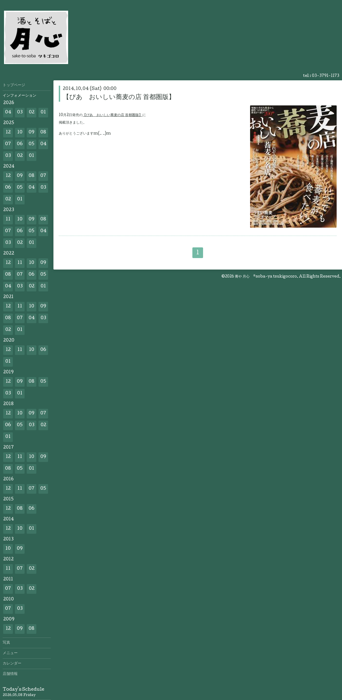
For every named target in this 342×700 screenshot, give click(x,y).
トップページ (14, 85)
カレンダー (12, 664)
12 (8, 132)
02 (31, 112)
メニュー (10, 653)
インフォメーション (19, 96)
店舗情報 (10, 674)
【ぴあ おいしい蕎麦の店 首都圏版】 (119, 97)
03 (20, 112)
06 (20, 144)
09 (31, 132)
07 (8, 144)
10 (19, 132)
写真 (6, 643)
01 (43, 112)
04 (8, 112)
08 (43, 132)
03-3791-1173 (325, 76)
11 (8, 219)
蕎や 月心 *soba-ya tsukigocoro (266, 277)
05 (31, 144)
